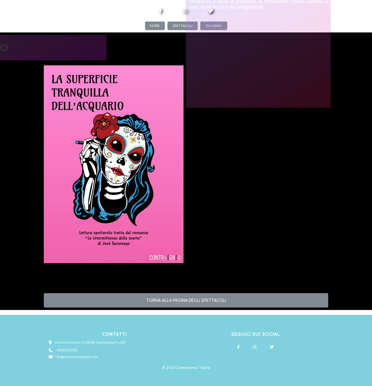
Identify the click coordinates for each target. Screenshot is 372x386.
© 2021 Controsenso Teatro (186, 367)
